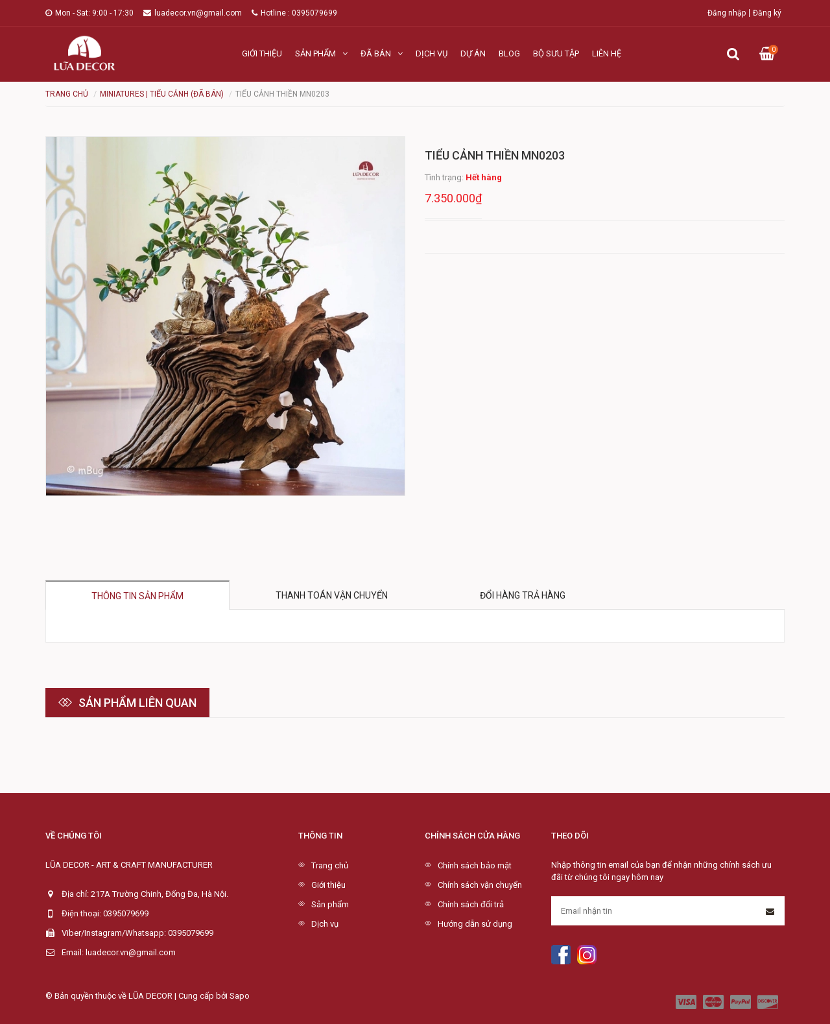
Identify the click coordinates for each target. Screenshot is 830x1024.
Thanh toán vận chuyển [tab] (332, 595)
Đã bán (382, 53)
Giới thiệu (262, 53)
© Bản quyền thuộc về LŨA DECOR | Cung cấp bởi (137, 996)
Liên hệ (606, 53)
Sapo (240, 996)
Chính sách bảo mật (475, 865)
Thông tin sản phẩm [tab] (137, 596)
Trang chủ (329, 865)
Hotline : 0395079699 (294, 13)
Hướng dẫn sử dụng (475, 924)
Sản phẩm (321, 53)
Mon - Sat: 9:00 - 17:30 (89, 13)
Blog (509, 53)
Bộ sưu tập (556, 53)
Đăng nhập (726, 13)
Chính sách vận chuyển (480, 885)
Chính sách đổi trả (471, 904)
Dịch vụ (431, 53)
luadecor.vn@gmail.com (192, 13)
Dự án (473, 53)
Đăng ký (767, 13)
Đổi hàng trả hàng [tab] (522, 595)
